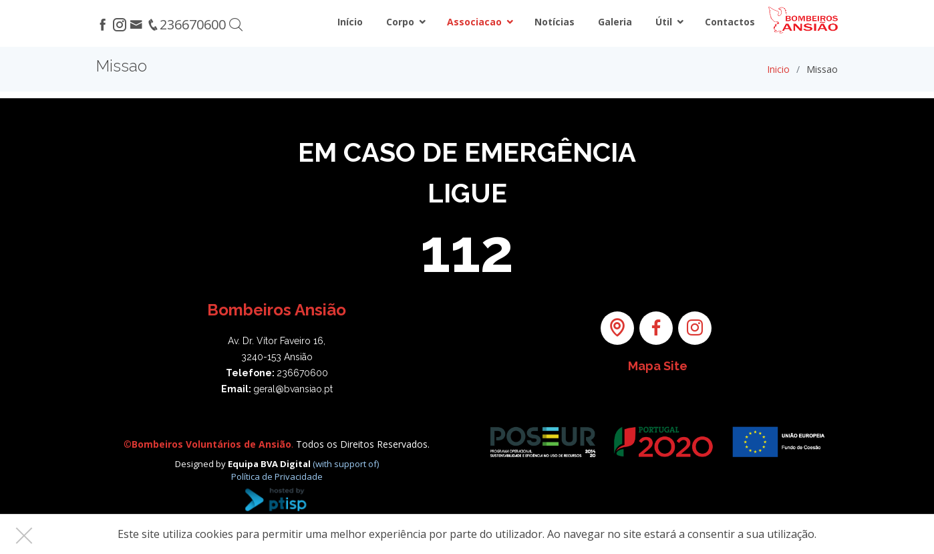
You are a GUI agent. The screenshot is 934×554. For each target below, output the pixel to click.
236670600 (302, 373)
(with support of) (346, 464)
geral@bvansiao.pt (293, 389)
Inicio (778, 69)
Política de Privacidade (277, 476)
